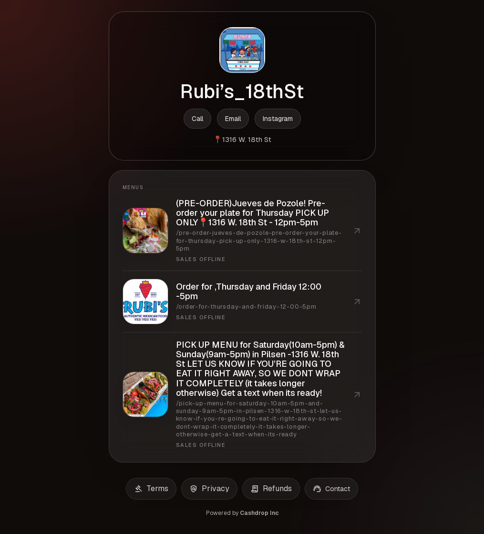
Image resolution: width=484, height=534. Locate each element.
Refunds (271, 489)
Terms (151, 489)
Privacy (209, 489)
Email (233, 118)
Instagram (278, 118)
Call (197, 118)
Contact (331, 489)
